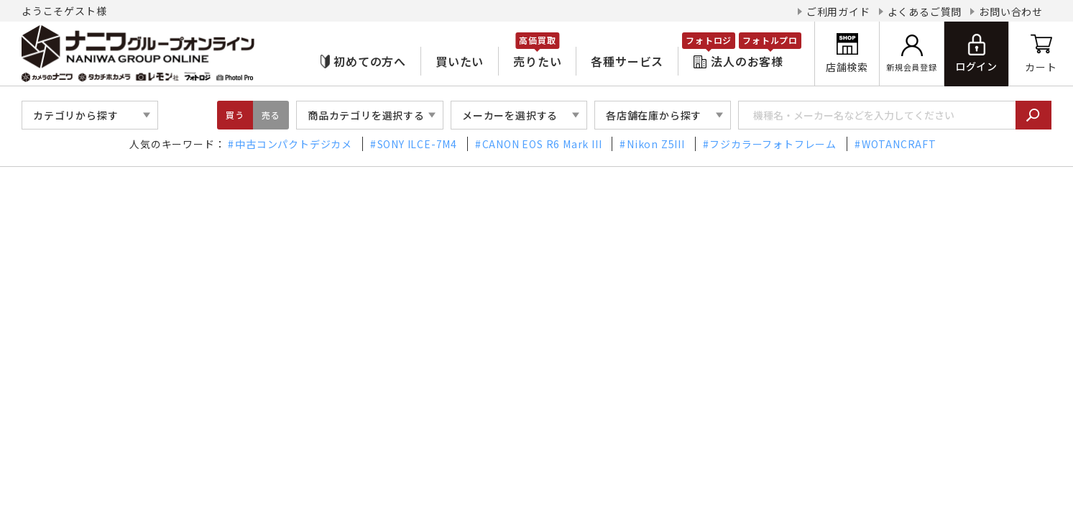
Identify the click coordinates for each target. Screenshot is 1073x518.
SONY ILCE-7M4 (417, 144)
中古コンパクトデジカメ (293, 144)
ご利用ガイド (838, 11)
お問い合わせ (1011, 11)
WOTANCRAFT (899, 144)
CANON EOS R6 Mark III (542, 144)
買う (235, 115)
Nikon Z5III (656, 144)
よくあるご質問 (925, 11)
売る (271, 115)
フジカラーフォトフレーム (773, 144)
